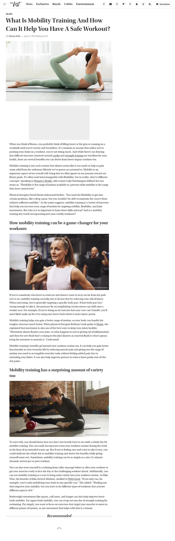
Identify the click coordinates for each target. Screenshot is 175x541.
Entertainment (85, 4)
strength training (74, 155)
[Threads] (143, 4)
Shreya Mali (14, 36)
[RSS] (150, 4)
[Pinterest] (130, 4)
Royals (56, 4)
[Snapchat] (137, 4)
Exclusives (42, 4)
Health (9, 14)
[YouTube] (110, 4)
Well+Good (74, 479)
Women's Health (43, 181)
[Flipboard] (123, 4)
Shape (99, 324)
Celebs (68, 4)
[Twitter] (117, 4)
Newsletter (163, 4)
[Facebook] (104, 4)
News (29, 4)
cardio (56, 155)
